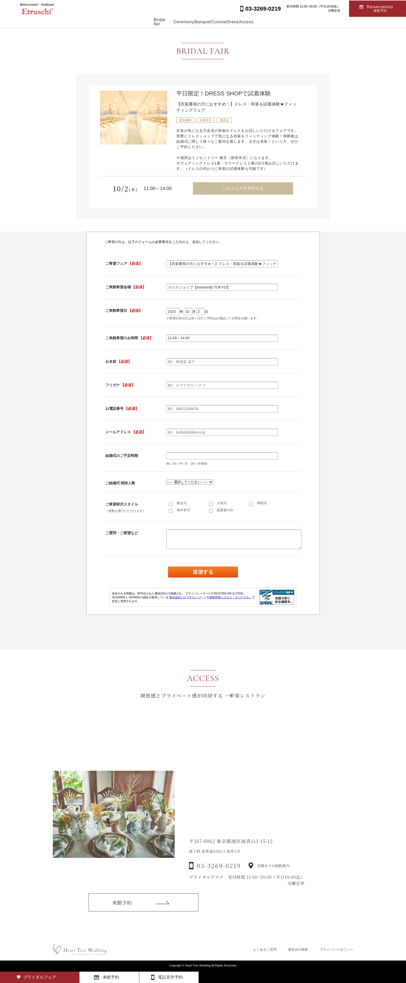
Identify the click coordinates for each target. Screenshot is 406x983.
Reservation (380, 8)
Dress (249, 22)
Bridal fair (132, 22)
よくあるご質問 (265, 949)
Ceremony (164, 22)
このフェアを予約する (243, 188)
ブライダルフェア (39, 977)
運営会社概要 (298, 949)
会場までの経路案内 (273, 876)
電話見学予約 (170, 977)
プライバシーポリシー (336, 949)
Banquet (195, 22)
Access (275, 22)
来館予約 (122, 909)
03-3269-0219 (219, 876)
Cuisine (224, 22)
